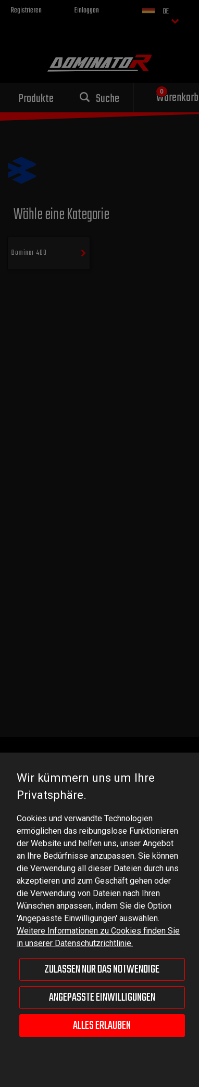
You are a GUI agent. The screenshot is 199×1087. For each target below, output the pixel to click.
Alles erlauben (102, 1025)
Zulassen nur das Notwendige (101, 969)
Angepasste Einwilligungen (102, 997)
